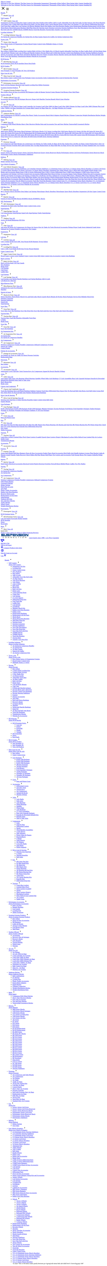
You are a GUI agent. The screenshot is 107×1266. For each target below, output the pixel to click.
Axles (14, 797)
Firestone (12, 1071)
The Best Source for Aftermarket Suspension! (35, 3)
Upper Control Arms (18, 570)
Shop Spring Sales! (73, 3)
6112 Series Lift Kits (18, 1018)
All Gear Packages (22, 777)
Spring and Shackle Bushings (21, 707)
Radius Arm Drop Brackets (20, 610)
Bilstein (11, 1006)
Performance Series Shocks (21, 1116)
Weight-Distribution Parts (20, 990)
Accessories (5, 443)
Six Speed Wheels (22, 1206)
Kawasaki (19, 728)
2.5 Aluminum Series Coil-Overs (22, 1135)
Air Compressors (21, 791)
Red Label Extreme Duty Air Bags (23, 1092)
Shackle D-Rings (21, 794)
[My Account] (2, 551)
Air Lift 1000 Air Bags (19, 954)
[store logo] (30, 538)
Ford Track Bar (17, 601)
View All (11, 15)
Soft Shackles (16, 940)
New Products (16, 571)
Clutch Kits (19, 875)
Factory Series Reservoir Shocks (22, 1110)
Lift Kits (15, 1186)
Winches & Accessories (19, 716)
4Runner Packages (22, 764)
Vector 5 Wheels (21, 1201)
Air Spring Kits (17, 647)
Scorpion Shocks (17, 703)
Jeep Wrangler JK (18, 745)
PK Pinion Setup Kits (23, 874)
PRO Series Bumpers (19, 1191)
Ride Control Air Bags (19, 966)
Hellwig (11, 1120)
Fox (10, 1104)
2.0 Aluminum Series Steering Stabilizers (25, 1132)
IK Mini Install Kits (22, 863)
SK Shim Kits (20, 865)
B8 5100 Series (17, 1035)
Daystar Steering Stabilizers (21, 693)
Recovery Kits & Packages (20, 937)
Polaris (18, 726)
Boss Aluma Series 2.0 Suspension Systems (26, 659)
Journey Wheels (17, 1177)
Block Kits (15, 587)
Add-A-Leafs (16, 575)
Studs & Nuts (20, 824)
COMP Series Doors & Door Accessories (25, 1165)
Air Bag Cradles (17, 679)
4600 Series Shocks (18, 1009)
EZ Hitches (15, 977)
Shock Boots (16, 617)
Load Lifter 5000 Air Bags (20, 957)
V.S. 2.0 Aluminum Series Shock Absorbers (26, 1253)
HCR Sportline (17, 733)
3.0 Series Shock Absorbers (21, 1144)
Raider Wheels (21, 1220)
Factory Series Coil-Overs (20, 1107)
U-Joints (19, 853)
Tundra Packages (21, 771)
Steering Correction (18, 624)
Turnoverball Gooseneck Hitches (22, 1003)
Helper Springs (17, 1124)
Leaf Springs (16, 605)
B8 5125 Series (17, 1039)
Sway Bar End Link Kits (20, 631)
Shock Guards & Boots (19, 1234)
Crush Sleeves (20, 831)
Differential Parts (17, 1172)
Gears (14, 779)
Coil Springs (16, 596)
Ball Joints (15, 585)
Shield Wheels (20, 1208)
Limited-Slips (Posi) (22, 887)
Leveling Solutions (15, 642)
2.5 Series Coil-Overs (19, 1139)
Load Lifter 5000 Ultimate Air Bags (23, 959)
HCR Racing (13, 718)
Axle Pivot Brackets (18, 580)
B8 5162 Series (17, 1042)
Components (16, 821)
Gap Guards (16, 909)
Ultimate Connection (19, 986)
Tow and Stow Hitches (19, 1001)
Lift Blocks (15, 606)
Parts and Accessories (19, 999)
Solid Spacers (20, 840)
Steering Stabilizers (18, 625)
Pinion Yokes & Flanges (23, 835)
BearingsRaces (21, 837)
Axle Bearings (20, 802)
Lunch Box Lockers (22, 885)
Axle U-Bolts (16, 584)
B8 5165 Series (17, 1044)
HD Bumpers (16, 922)
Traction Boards (17, 942)
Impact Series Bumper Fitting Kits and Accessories (28, 1175)
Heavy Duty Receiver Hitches (21, 998)
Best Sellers (16, 573)
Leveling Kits (16, 568)
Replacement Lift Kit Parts (20, 615)
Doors (14, 735)
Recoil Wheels (20, 1209)
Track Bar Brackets (18, 636)
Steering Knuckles (22, 855)
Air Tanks (15, 1080)
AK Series (15, 1020)
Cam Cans (15, 686)
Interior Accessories (18, 696)
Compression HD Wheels (24, 1216)
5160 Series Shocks (18, 1016)
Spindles (19, 806)
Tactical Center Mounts (19, 925)
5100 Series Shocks (18, 1013)
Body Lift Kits (17, 589)
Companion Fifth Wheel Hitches (22, 996)
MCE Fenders (13, 740)
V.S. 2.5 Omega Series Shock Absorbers (25, 1258)
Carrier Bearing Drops (19, 592)
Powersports (5, 509)
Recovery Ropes (17, 702)
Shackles (15, 705)
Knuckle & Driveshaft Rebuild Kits (27, 815)
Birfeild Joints (20, 816)
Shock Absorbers (17, 1232)
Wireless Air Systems (19, 969)
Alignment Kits (17, 1146)
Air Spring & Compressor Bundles (23, 646)
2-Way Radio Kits (18, 674)
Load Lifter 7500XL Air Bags (21, 962)
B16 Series (15, 1027)
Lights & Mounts (17, 924)
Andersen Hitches (14, 972)
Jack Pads (15, 698)
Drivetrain (4, 360)
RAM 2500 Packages (23, 761)
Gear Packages (17, 758)
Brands (3, 13)
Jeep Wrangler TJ (17, 743)
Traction (15, 883)
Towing (3, 466)
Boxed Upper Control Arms (21, 661)
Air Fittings (16, 952)
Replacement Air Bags (19, 1094)
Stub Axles (19, 801)
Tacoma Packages (21, 766)
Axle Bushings (21, 809)
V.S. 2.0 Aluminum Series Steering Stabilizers (26, 1255)
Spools (18, 828)
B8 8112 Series (17, 1051)
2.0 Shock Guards (18, 676)
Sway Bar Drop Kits (18, 629)
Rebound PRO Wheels (23, 1213)
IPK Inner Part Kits (22, 861)
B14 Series (15, 1025)
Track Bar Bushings (18, 712)
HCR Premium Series (19, 723)
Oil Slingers (20, 842)
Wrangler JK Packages (23, 775)
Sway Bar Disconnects (19, 627)
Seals (18, 823)
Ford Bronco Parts (18, 927)
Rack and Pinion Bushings (20, 700)
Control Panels (17, 1087)
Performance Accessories (17, 902)
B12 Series (15, 1023)
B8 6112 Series (17, 1047)
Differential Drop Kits (19, 599)
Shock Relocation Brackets (20, 618)
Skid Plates (15, 929)
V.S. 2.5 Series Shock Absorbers (22, 1262)
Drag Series (16, 1060)
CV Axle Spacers (17, 598)
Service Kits (16, 1097)
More (3, 526)
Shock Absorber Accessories (21, 1230)
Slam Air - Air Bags (18, 968)
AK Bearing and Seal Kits (24, 870)
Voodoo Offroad (14, 932)
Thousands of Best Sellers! (58, 3)
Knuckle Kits (20, 879)
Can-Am (19, 725)
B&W (11, 992)
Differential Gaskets (22, 826)
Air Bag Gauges (17, 649)
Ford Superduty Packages (24, 770)
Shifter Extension (17, 912)
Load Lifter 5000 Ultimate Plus (22, 961)
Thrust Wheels (17, 1242)
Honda (18, 730)
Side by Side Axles (22, 818)
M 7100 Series (17, 1063)
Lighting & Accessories (19, 1187)
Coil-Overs (15, 1168)
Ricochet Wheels (17, 1227)
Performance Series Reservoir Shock (23, 1114)
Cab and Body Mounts (19, 684)
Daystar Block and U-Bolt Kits (22, 690)
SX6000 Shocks (17, 632)
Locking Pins (16, 979)
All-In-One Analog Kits (19, 1083)
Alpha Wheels (16, 1147)
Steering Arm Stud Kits (23, 852)
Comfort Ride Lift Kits (19, 672)
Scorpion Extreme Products (17, 915)
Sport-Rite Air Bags (18, 1099)
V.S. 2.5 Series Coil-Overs (20, 1260)
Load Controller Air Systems (21, 955)
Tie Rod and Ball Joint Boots (21, 710)
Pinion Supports (21, 847)
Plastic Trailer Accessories (20, 981)
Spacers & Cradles (18, 651)
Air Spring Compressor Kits (21, 653)
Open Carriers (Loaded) (23, 889)
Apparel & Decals (22, 793)
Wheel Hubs (20, 808)
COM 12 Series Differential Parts (22, 1161)
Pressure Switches (18, 1090)
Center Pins (16, 594)
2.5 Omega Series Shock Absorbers (23, 1137)
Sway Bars (15, 1125)
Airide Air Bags (17, 1082)
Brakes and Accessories (19, 1156)
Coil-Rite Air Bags (18, 1085)
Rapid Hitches (16, 984)
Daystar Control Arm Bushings (22, 691)
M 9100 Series (17, 1065)
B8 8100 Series (17, 1049)
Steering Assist (17, 622)
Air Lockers (20, 897)
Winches (15, 946)
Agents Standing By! (85, 3)
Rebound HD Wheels (23, 1218)
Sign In (3, 553)
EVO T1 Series (17, 1061)
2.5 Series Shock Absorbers (21, 1140)
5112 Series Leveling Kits (20, 1014)
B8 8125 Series (17, 1053)
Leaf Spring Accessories (20, 1179)
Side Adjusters (20, 833)
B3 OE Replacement (18, 1028)
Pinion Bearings (21, 868)
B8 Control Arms (17, 1054)
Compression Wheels (23, 1215)
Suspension (4, 232)
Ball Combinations (18, 976)
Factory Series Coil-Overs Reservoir (23, 1109)
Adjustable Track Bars (19, 677)
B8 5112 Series (17, 1037)
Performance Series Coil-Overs (22, 1112)
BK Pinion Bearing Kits (23, 872)
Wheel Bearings (21, 804)
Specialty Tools (21, 787)
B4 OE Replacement (18, 1030)
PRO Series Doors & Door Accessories (24, 1193)
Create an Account (11, 553)
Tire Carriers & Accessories (21, 1244)
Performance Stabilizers (19, 1117)
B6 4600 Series (17, 1032)
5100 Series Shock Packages (21, 1011)
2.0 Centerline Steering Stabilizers (23, 1133)
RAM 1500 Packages (23, 759)
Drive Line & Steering (19, 850)
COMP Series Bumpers (19, 1163)
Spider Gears (20, 899)
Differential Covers (22, 786)
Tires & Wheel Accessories (20, 1246)
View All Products (18, 747)
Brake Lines (16, 591)
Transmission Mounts (19, 714)
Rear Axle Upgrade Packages (25, 813)
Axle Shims (16, 582)
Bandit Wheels (17, 1153)
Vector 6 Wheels (21, 1204)
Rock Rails (15, 737)
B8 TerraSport (16, 1058)
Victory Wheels (21, 1202)
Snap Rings (19, 845)
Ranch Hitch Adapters (19, 983)
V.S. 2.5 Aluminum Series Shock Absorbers (26, 1256)
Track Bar (15, 1248)
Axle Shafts (20, 799)
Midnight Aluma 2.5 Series (20, 662)
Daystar (11, 665)
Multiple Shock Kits (18, 608)
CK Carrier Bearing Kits (24, 877)
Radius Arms (16, 611)
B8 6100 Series (17, 1046)
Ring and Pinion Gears (23, 781)
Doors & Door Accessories (20, 920)
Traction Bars (16, 638)
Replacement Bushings (19, 613)
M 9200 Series (17, 1067)
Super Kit (15, 709)
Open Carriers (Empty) (23, 892)
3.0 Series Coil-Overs (19, 1142)
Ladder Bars (16, 603)
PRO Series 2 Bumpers (19, 1189)
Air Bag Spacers (17, 578)
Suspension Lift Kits (18, 566)
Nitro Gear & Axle (15, 749)
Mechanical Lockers (22, 894)
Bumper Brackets (17, 907)
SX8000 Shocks (17, 634)
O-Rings (19, 838)
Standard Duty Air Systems (21, 1101)
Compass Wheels (21, 1222)
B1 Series (15, 1021)
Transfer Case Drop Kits (20, 639)
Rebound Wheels (21, 1211)
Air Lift (11, 949)
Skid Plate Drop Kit (18, 620)
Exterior (15, 695)
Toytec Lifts (13, 655)
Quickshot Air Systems (19, 964)
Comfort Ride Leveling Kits (21, 670)
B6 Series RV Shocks (19, 1033)
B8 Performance (17, 1056)
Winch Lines (16, 944)
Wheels (15, 1199)
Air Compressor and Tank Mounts (23, 1075)
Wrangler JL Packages (23, 773)
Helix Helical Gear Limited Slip (26, 896)
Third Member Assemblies (24, 830)
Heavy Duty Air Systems (20, 1089)
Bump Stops (16, 683)
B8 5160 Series (17, 1040)
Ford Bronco (20, 768)
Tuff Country (13, 563)
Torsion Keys (20, 789)
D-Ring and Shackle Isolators (21, 688)
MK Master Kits (21, 867)
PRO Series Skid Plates (19, 1194)
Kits (13, 860)
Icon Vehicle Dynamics (16, 1128)
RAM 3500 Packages (23, 763)
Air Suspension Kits (7, 331)
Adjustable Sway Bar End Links (22, 577)
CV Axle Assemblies (22, 811)
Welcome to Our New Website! (11, 3)
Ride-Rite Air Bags (18, 1095)
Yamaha (18, 732)
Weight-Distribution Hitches (21, 988)
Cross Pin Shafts (21, 844)
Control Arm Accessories (20, 1170)
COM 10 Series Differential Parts (22, 1160)
